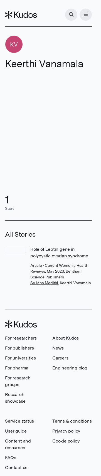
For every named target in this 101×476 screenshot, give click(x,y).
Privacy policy (66, 431)
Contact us (16, 467)
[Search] (71, 15)
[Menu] (86, 15)
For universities (20, 358)
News (58, 348)
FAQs (10, 457)
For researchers (21, 338)
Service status (19, 421)
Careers (60, 358)
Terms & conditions (72, 421)
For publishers (19, 348)
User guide (16, 431)
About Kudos (65, 338)
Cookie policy (65, 441)
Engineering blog (69, 368)
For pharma (16, 368)
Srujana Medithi (44, 283)
